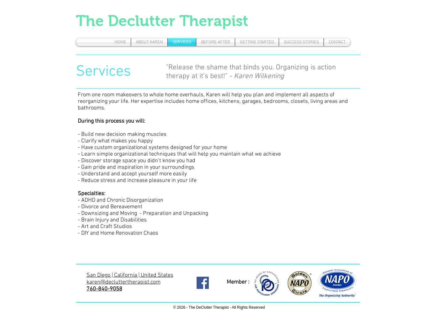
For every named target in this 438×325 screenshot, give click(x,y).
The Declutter (127, 21)
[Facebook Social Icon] (203, 283)
